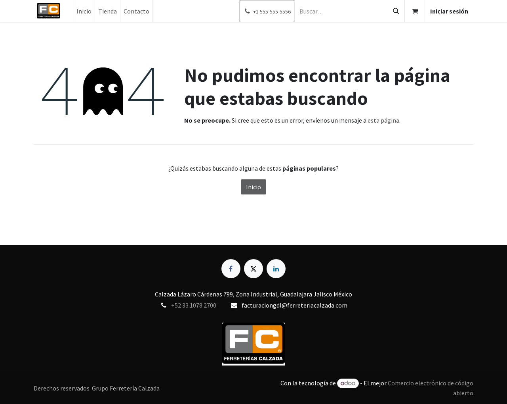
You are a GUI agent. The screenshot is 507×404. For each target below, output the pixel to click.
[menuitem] (84, 11)
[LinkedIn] (276, 268)
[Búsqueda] (396, 11)
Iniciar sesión (449, 11)
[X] (253, 268)
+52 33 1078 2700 (193, 305)
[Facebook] (230, 268)
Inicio (253, 187)
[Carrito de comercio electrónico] (415, 11)
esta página (383, 120)
